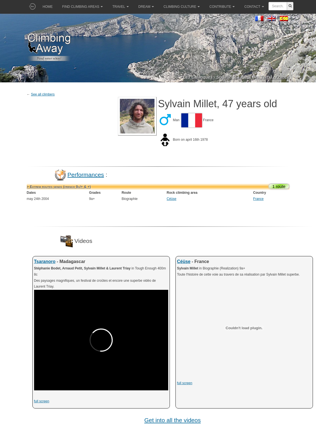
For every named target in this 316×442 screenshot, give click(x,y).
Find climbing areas (82, 7)
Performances (85, 174)
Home (48, 7)
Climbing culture (181, 7)
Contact (254, 7)
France (258, 199)
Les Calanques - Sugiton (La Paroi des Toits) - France (236, 77)
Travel (120, 7)
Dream (146, 7)
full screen (41, 401)
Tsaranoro (45, 261)
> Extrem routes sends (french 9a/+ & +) (59, 187)
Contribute (222, 7)
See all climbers (43, 94)
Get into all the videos (172, 420)
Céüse (172, 199)
